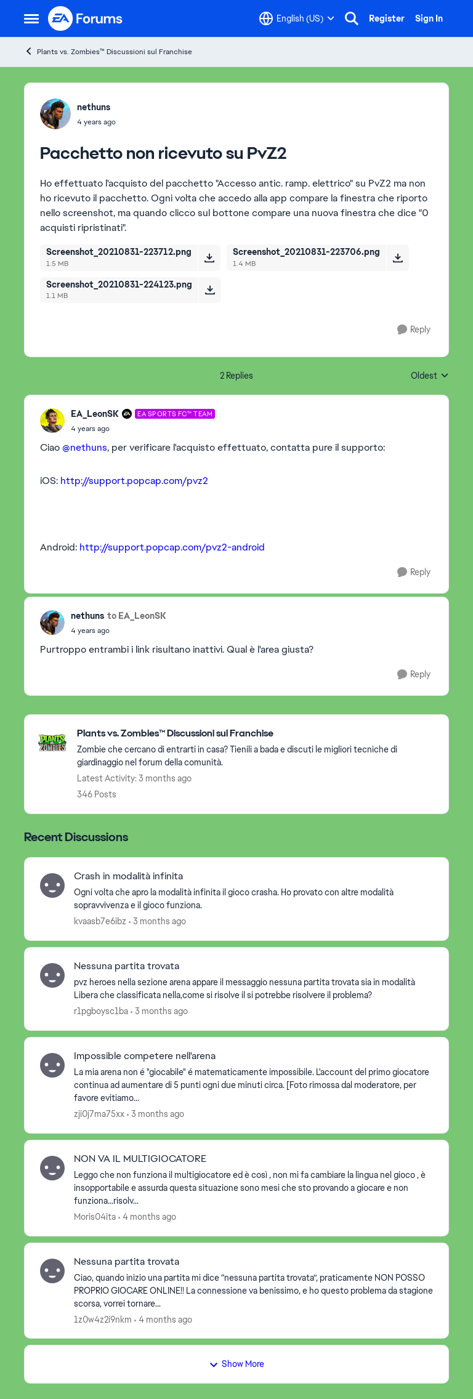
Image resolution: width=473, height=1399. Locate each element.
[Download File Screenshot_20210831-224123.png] (209, 290)
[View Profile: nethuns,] (55, 114)
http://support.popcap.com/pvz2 (134, 480)
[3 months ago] (157, 921)
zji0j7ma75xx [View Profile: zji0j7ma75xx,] (99, 1113)
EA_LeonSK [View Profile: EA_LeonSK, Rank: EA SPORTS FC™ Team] (95, 413)
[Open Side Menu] (31, 18)
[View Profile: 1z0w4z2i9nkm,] (52, 1271)
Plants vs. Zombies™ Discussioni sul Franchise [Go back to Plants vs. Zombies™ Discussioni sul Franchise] (108, 51)
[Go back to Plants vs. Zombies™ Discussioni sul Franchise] (256, 733)
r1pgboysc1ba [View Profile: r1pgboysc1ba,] (101, 1011)
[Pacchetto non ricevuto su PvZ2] (143, 428)
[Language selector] (297, 18)
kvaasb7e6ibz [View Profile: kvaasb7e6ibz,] (100, 921)
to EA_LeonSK (136, 615)
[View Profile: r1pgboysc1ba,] (52, 975)
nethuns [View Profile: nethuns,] (93, 107)
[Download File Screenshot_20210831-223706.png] (397, 257)
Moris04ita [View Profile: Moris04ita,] (95, 1216)
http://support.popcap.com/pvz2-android (172, 547)
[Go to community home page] (85, 18)
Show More (236, 1363)
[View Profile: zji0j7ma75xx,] (52, 1065)
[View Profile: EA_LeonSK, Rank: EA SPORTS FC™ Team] (52, 420)
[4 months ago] (147, 1217)
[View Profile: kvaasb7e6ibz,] (52, 885)
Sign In (429, 18)
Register (387, 18)
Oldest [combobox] (430, 376)
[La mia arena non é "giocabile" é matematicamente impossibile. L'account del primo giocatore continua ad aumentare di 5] (253, 1085)
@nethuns (84, 447)
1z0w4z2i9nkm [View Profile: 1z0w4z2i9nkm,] (103, 1318)
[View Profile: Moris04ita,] (52, 1168)
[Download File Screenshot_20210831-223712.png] (209, 257)
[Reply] (414, 329)
